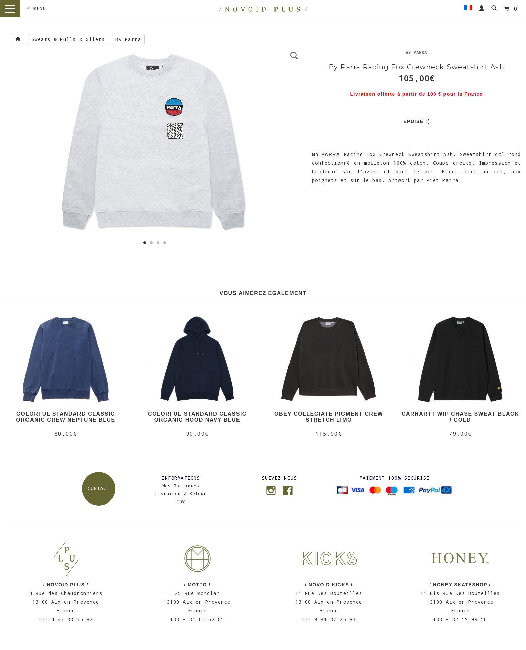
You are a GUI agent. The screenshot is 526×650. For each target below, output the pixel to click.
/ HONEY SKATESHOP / (460, 584)
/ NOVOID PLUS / (66, 584)
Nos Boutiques (181, 485)
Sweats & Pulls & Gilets (68, 39)
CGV (180, 501)
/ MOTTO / (197, 584)
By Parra (128, 39)
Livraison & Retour (181, 493)
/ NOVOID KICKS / (329, 584)
